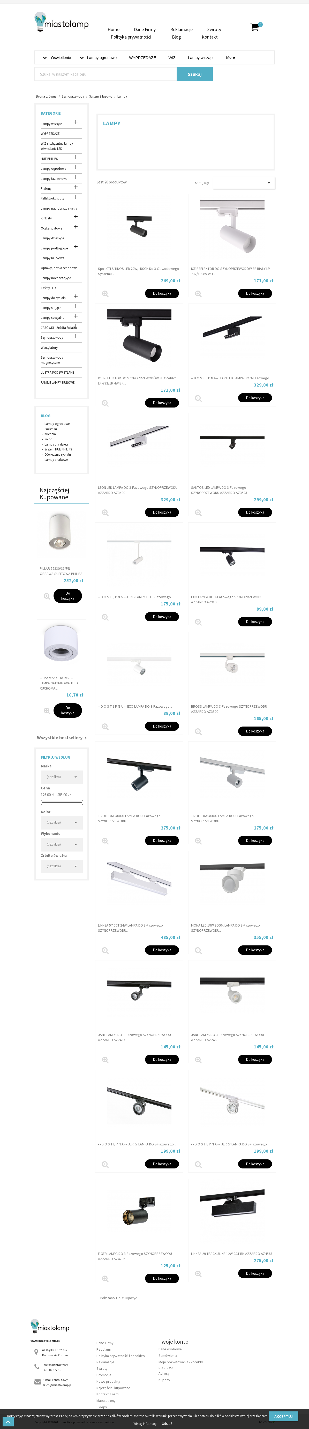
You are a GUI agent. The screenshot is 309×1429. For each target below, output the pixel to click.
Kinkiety (46, 218)
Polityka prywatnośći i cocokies (120, 1355)
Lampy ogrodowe (53, 168)
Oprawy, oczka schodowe (59, 268)
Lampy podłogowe (54, 248)
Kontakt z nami (107, 1394)
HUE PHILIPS (49, 159)
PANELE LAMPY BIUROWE (57, 382)
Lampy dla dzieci (56, 444)
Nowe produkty (108, 1381)
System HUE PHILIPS (58, 449)
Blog (176, 37)
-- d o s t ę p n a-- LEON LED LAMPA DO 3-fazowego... (231, 378)
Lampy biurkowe (52, 258)
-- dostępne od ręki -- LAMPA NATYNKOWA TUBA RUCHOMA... (59, 683)
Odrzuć (167, 1423)
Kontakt (210, 37)
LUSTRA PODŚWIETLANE (57, 372)
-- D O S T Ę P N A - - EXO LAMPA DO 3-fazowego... (135, 706)
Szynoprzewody (52, 337)
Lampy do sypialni (53, 298)
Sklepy (101, 1407)
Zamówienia (168, 1355)
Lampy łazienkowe (54, 178)
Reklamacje (181, 29)
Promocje (103, 1375)
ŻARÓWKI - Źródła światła (59, 327)
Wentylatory (49, 347)
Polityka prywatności (131, 37)
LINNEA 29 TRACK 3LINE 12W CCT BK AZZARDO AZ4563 (231, 1253)
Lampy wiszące (51, 124)
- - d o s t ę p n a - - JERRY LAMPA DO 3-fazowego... (137, 1144)
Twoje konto (174, 1341)
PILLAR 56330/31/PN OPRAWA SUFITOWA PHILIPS (61, 571)
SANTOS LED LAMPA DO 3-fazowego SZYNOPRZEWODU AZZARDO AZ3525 (219, 490)
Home (113, 29)
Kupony (164, 1380)
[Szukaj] (123, 74)
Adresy (164, 1373)
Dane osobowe (170, 1349)
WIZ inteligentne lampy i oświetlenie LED (57, 146)
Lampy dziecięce (52, 238)
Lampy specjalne (52, 317)
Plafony (46, 188)
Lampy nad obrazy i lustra (59, 208)
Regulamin (104, 1349)
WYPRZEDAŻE (50, 133)
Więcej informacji (145, 1423)
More (230, 57)
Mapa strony (106, 1400)
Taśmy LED (48, 288)
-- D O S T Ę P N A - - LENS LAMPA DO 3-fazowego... (135, 597)
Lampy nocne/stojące (56, 278)
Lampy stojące (51, 308)
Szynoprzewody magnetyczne (52, 360)
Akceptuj (283, 1416)
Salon (48, 439)
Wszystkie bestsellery (63, 738)
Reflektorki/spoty (52, 198)
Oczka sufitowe (51, 228)
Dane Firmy (145, 29)
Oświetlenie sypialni (58, 454)
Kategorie (51, 113)
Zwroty (214, 29)
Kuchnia (50, 434)
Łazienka (50, 429)
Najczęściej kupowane (113, 1388)
